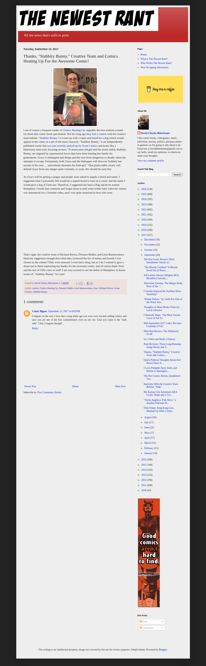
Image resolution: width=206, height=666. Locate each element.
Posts (144, 621)
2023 (144, 204)
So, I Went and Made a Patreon (159, 339)
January (148, 453)
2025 (144, 194)
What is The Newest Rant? (154, 59)
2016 (144, 459)
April (147, 437)
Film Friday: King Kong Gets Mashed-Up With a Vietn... (159, 409)
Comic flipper (39, 311)
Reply (35, 328)
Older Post (120, 386)
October (148, 250)
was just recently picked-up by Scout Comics (72, 145)
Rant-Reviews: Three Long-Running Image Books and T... (162, 345)
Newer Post (30, 386)
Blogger (163, 649)
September (150, 255)
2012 (144, 480)
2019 (144, 225)
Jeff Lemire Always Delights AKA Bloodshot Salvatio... (161, 277)
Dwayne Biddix (66, 288)
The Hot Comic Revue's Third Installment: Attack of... (159, 261)
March (148, 443)
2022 (144, 209)
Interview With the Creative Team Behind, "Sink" (161, 385)
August (148, 417)
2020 (144, 219)
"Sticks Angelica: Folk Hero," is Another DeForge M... (160, 401)
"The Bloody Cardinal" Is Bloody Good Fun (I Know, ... (161, 269)
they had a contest (96, 133)
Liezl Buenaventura (83, 288)
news (96, 288)
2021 (144, 214)
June (147, 427)
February (149, 448)
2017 (144, 235)
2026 (144, 189)
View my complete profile (150, 160)
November (150, 244)
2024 (144, 199)
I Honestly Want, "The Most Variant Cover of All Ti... (162, 317)
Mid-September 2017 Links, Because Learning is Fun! (162, 325)
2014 (144, 469)
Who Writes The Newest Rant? (156, 63)
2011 (144, 485)
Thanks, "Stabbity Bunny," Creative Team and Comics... (162, 353)
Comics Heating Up (74, 130)
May (147, 432)
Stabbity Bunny (48, 137)
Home (75, 386)
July (146, 422)
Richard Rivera (106, 288)
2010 (144, 490)
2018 (144, 230)
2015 (144, 464)
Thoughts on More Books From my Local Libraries (162, 309)
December (149, 239)
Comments (146, 628)
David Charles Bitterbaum (155, 133)
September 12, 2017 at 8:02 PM (64, 311)
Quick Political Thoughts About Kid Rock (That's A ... (162, 361)
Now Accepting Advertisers (155, 67)
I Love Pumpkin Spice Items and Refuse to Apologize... (160, 369)
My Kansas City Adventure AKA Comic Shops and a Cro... (160, 393)
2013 (144, 475)
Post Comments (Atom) (49, 392)
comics (35, 288)
